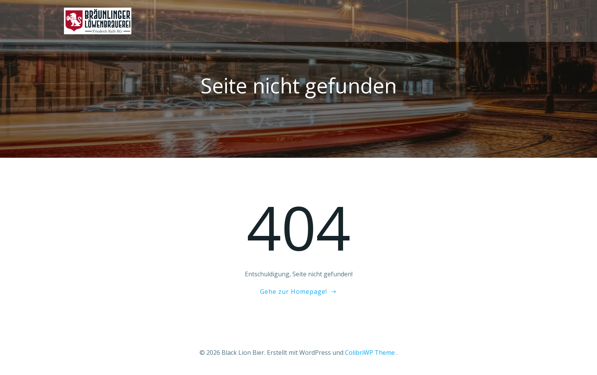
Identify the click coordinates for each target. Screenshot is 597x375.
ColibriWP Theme (370, 352)
